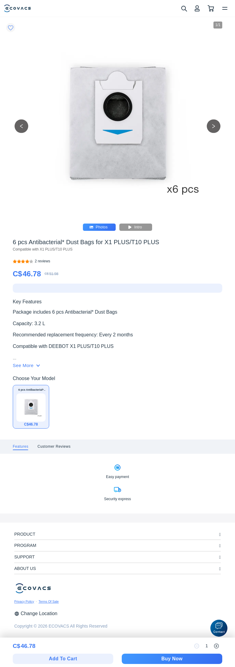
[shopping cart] (211, 8)
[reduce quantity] (197, 646)
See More (26, 365)
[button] (218, 628)
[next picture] (213, 126)
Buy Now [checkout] (171, 658)
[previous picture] (21, 126)
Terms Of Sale (49, 601)
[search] (183, 8)
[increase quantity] (216, 646)
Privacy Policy (24, 601)
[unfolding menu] (220, 535)
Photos (98, 227)
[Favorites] (11, 28)
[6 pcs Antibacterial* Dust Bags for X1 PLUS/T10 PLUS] (42, 261)
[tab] (20, 446)
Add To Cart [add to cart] (63, 658)
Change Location (35, 613)
